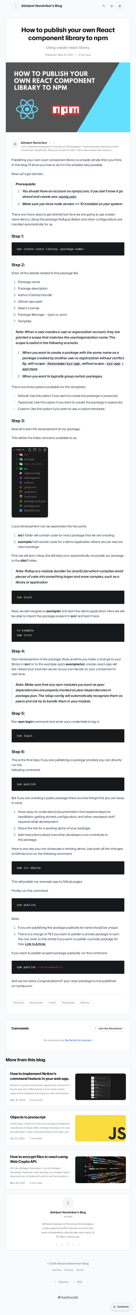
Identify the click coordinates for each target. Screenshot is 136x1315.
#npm (52, 1003)
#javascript (36, 1003)
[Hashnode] (79, 1245)
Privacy (68, 1270)
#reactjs (19, 1003)
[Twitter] (56, 1245)
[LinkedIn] (54, 143)
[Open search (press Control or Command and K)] (104, 6)
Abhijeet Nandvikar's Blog (41, 6)
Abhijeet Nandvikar (34, 143)
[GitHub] (68, 1245)
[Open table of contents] (121, 1307)
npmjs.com (67, 197)
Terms (80, 1270)
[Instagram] (62, 1245)
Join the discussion (108, 1028)
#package (68, 1003)
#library (84, 1003)
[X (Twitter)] (50, 143)
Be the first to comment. (78, 1040)
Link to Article (35, 944)
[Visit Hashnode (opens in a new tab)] (68, 1297)
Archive (57, 1270)
